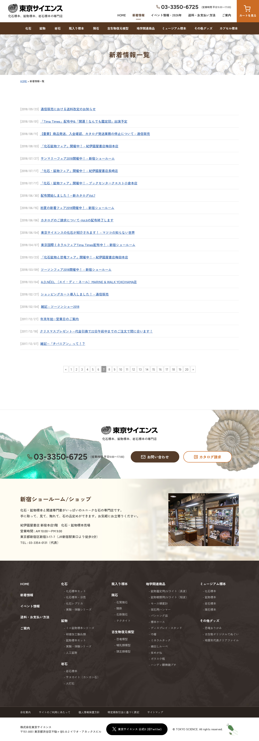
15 (153, 369)
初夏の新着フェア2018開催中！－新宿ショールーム (77, 207)
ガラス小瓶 (158, 659)
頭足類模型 (123, 651)
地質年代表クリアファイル (222, 640)
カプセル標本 (229, 28)
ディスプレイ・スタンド (166, 628)
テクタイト (123, 621)
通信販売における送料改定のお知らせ (68, 108)
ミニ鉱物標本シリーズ (80, 628)
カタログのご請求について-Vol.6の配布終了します (77, 220)
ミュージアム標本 (174, 28)
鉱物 (42, 28)
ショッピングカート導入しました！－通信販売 (75, 294)
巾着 (153, 634)
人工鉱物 (71, 653)
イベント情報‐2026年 (166, 15)
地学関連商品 (146, 28)
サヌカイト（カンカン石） (83, 677)
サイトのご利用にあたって (54, 712)
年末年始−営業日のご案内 (59, 318)
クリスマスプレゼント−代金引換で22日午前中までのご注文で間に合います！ (96, 331)
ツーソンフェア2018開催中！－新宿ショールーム (76, 269)
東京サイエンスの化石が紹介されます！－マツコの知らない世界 (88, 232)
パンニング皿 (159, 615)
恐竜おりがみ (213, 628)
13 (140, 369)
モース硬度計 (159, 603)
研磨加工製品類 (76, 634)
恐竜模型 (122, 639)
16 (160, 369)
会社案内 (25, 712)
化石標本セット (76, 591)
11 (127, 369)
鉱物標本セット (76, 640)
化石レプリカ (74, 603)
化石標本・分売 (76, 597)
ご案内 (226, 15)
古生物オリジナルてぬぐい (222, 634)
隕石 (96, 28)
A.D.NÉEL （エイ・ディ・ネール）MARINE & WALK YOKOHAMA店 (89, 281)
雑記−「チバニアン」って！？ (62, 343)
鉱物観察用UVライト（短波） (169, 597)
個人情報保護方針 (89, 712)
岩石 (58, 28)
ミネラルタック (161, 640)
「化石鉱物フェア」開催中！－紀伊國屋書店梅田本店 (79, 146)
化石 (28, 28)
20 (186, 369)
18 (173, 369)
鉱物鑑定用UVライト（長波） (169, 591)
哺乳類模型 (123, 645)
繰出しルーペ (159, 646)
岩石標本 (71, 671)
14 (146, 369)
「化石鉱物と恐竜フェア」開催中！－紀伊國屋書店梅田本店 (84, 257)
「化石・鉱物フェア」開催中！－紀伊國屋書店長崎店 (79, 170)
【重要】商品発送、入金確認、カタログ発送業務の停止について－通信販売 (95, 133)
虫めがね (156, 653)
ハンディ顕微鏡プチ (163, 665)
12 (133, 369)
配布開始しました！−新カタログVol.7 (68, 195)
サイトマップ (155, 712)
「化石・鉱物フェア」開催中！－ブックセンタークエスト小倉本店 (88, 183)
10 (120, 369)
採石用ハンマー (161, 609)
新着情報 (138, 15)
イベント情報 (30, 606)
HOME (121, 15)
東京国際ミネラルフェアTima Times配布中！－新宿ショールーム (88, 244)
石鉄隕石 (122, 614)
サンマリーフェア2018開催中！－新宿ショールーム (78, 158)
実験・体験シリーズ (78, 609)
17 (167, 369)
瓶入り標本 (76, 28)
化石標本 (210, 591)
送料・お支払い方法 (201, 15)
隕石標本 (210, 609)
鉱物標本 (210, 597)
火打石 (70, 683)
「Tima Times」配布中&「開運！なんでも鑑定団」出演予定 (83, 121)
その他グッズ (203, 28)
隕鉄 (119, 608)
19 (180, 369)
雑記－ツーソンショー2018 (60, 306)
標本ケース (158, 622)
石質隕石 (122, 602)
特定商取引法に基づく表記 (123, 712)
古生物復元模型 (117, 28)
